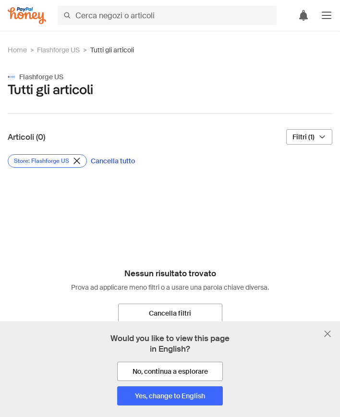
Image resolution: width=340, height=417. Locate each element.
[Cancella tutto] (113, 161)
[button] (326, 15)
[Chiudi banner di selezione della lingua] (327, 333)
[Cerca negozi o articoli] (167, 15)
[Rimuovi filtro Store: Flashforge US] (47, 161)
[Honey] (27, 15)
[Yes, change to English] (170, 395)
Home (17, 50)
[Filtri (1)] (309, 137)
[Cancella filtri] (170, 313)
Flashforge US (58, 50)
